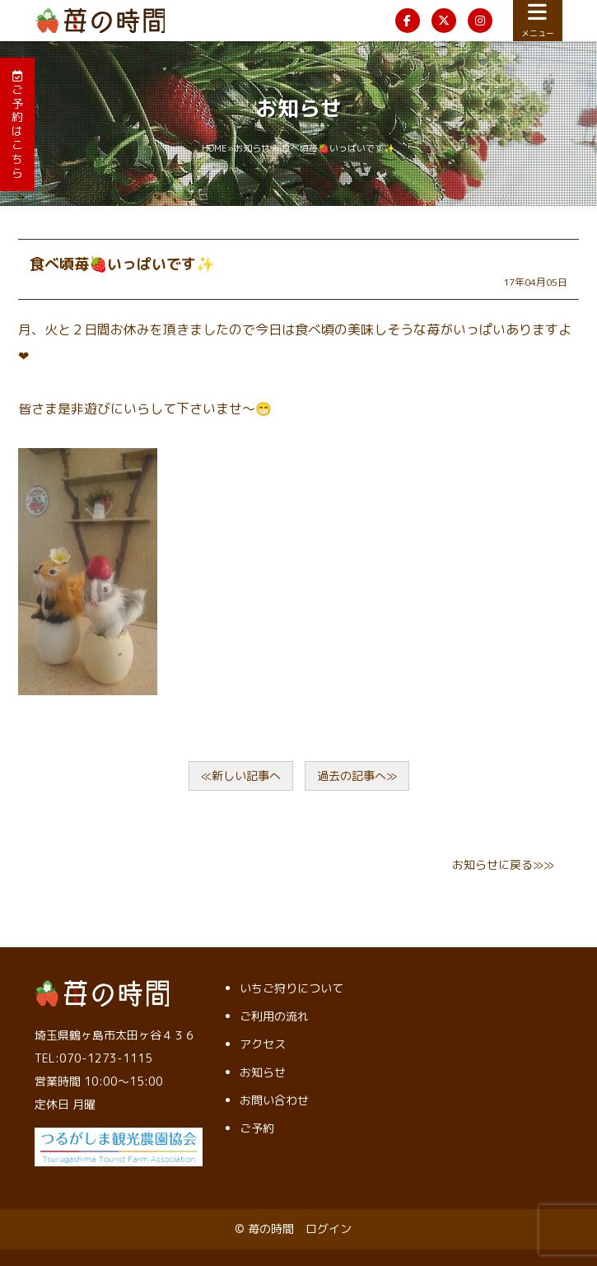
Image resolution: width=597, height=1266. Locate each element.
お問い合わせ (274, 1100)
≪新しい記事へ (241, 775)
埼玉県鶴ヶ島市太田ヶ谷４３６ (115, 1035)
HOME (214, 148)
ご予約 (257, 1128)
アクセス (263, 1044)
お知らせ (252, 148)
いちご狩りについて (291, 988)
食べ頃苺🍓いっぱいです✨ (122, 264)
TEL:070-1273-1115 (93, 1058)
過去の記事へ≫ (357, 775)
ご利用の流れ (274, 1016)
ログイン (328, 1228)
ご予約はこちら (17, 125)
